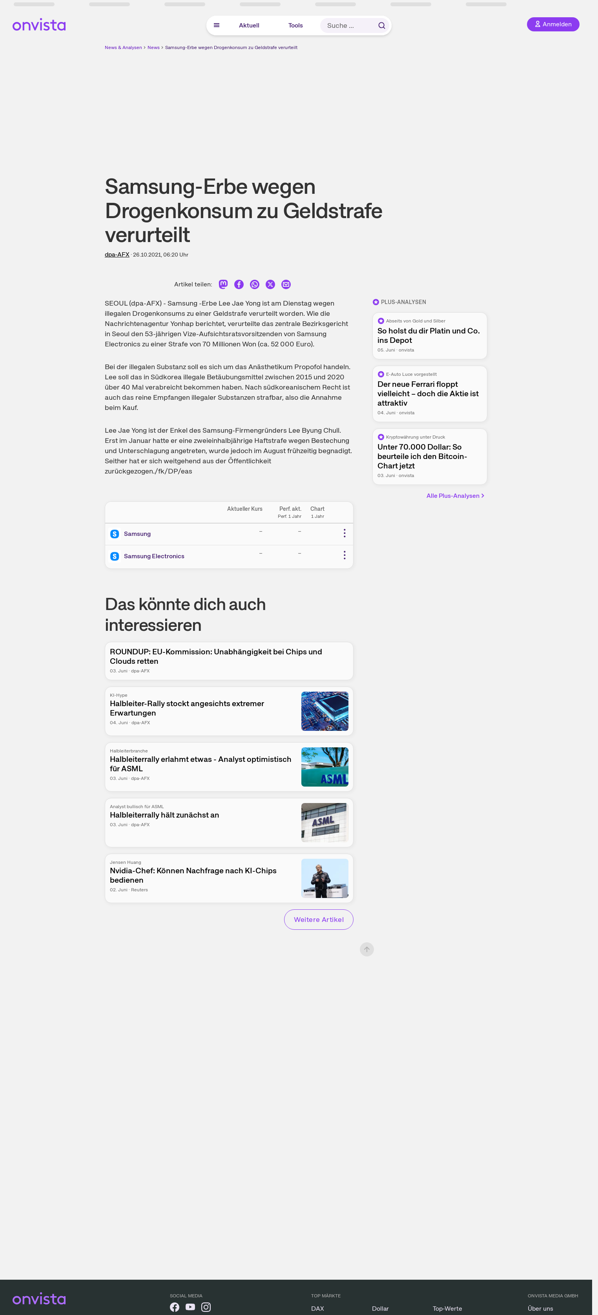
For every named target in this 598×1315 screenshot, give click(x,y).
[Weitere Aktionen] (344, 533)
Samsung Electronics (154, 556)
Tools (295, 25)
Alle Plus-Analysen (456, 496)
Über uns (540, 1308)
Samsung (137, 534)
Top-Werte (447, 1308)
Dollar (380, 1308)
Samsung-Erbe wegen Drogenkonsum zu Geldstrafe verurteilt (231, 47)
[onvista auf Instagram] (206, 1308)
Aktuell (249, 25)
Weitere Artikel (319, 919)
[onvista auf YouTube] (190, 1308)
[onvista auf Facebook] (174, 1308)
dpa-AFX (117, 254)
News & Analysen (123, 47)
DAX (317, 1308)
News (154, 47)
